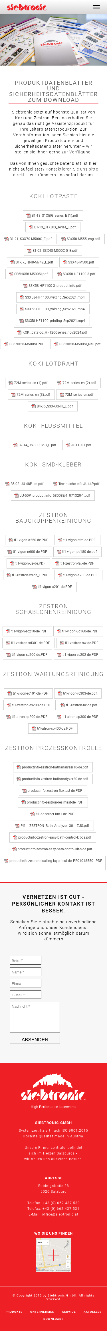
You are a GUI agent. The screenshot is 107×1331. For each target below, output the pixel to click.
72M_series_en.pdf (80, 395)
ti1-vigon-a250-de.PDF (32, 540)
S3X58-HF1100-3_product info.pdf (56, 286)
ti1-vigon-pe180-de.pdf (80, 552)
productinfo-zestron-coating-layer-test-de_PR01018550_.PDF (55, 863)
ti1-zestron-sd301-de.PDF (31, 643)
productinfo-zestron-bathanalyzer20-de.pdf (56, 779)
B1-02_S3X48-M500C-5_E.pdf (56, 251)
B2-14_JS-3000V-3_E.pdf (38, 445)
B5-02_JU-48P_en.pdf (28, 484)
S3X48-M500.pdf (82, 262)
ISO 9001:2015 (75, 1131)
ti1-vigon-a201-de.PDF (56, 587)
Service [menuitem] (69, 1311)
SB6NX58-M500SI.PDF (27, 344)
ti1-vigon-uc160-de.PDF (81, 631)
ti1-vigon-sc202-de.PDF (81, 655)
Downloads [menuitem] (53, 1318)
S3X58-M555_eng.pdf (84, 239)
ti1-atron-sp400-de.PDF (55, 729)
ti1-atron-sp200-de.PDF (30, 717)
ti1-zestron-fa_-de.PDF (78, 563)
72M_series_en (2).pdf (80, 383)
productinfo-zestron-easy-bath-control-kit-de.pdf (55, 837)
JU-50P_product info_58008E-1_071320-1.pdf (56, 496)
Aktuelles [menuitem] (93, 1311)
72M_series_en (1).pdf (31, 383)
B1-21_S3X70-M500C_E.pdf (31, 239)
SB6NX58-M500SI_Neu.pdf (80, 344)
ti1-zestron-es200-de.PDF (32, 705)
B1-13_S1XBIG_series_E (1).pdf (56, 216)
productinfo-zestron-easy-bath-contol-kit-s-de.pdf (56, 849)
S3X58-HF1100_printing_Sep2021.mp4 (56, 321)
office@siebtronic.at (60, 1214)
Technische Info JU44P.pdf (79, 484)
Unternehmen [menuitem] (42, 1311)
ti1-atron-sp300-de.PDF (81, 717)
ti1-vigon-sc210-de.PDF (30, 631)
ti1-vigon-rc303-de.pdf (80, 693)
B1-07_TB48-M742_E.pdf (35, 262)
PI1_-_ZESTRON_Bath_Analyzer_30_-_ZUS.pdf (56, 826)
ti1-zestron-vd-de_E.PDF (31, 575)
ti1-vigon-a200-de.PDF (81, 575)
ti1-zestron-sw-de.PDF (82, 643)
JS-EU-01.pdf (82, 445)
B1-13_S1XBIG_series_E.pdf (55, 227)
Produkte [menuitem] (14, 1311)
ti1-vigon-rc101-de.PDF (31, 693)
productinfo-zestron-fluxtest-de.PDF (56, 791)
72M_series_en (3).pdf (34, 395)
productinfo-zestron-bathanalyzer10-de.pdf (56, 767)
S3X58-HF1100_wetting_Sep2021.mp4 (55, 297)
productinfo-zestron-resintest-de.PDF (56, 802)
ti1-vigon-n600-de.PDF (31, 552)
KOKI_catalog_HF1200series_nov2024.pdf (56, 332)
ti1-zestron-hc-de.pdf (82, 705)
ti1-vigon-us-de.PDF (31, 563)
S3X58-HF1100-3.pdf (80, 274)
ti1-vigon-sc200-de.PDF (30, 655)
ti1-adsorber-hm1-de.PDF (56, 814)
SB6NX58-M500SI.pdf (31, 274)
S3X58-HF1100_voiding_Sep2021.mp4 (55, 309)
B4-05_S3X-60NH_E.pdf (55, 406)
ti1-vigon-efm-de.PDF (80, 540)
